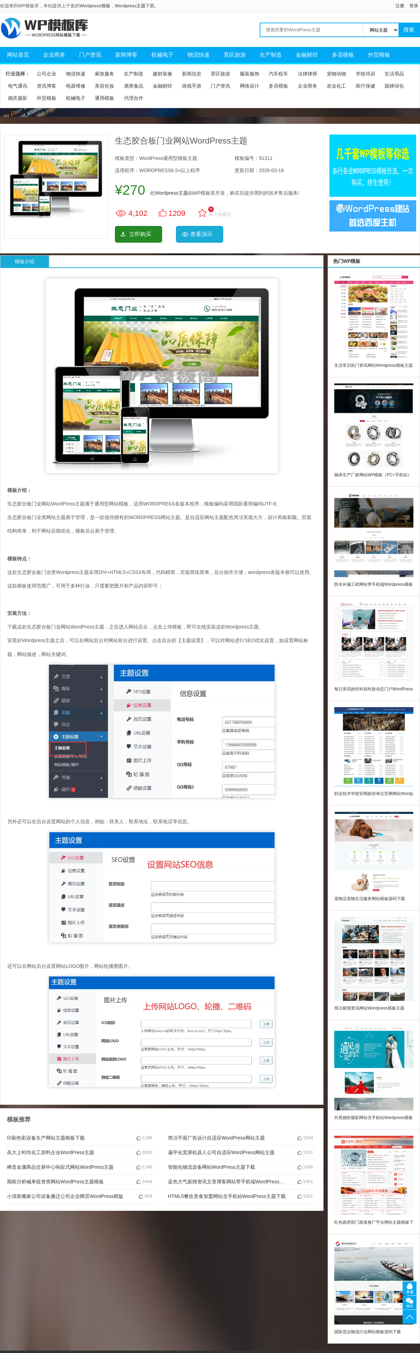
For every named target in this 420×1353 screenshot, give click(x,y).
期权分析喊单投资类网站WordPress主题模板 (55, 1181)
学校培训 (365, 73)
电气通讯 (17, 86)
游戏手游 (191, 86)
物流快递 (198, 55)
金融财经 (307, 55)
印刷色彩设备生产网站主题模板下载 (46, 1138)
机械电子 (162, 55)
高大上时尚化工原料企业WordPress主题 (50, 1152)
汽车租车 (278, 73)
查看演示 (201, 234)
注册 (399, 5)
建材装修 (162, 73)
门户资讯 (90, 55)
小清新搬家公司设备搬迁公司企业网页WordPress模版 (65, 1196)
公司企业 (46, 73)
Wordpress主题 (130, 5)
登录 (413, 5)
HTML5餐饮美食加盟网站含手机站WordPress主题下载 (227, 1196)
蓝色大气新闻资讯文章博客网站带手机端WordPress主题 (227, 1181)
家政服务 (104, 73)
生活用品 (394, 73)
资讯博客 (46, 86)
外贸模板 (379, 55)
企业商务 (54, 55)
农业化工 (336, 86)
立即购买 (140, 234)
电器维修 (75, 86)
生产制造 (271, 55)
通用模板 (104, 98)
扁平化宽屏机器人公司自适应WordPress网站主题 (221, 1152)
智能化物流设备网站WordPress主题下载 (211, 1167)
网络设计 (249, 86)
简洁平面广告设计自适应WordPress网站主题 (216, 1138)
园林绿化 (394, 86)
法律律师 (307, 73)
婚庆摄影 (17, 98)
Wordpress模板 (94, 5)
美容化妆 (104, 86)
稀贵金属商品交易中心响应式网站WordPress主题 (60, 1167)
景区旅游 (235, 55)
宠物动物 (336, 73)
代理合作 (133, 98)
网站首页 (18, 55)
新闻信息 (191, 73)
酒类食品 (133, 86)
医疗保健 (365, 86)
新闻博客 (126, 55)
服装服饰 (249, 73)
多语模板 (343, 55)
